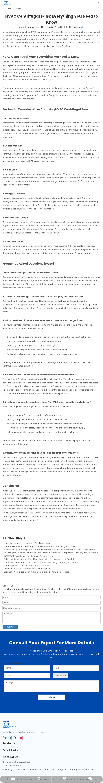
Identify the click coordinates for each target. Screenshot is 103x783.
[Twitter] (16, 738)
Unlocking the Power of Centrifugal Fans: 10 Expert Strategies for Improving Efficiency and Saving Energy (51, 552)
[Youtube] (21, 738)
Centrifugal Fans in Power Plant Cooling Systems (26, 565)
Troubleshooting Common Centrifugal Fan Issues (27, 543)
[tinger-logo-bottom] (11, 724)
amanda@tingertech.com (19, 762)
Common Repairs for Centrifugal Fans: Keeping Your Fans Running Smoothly (39, 546)
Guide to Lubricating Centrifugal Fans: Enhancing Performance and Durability (40, 559)
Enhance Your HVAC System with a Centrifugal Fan (27, 568)
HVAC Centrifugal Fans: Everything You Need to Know (28, 556)
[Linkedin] (10, 738)
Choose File (60, 675)
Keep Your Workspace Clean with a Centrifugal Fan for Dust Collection (36, 572)
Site (82, 27)
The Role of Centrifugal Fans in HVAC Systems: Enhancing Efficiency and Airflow (41, 562)
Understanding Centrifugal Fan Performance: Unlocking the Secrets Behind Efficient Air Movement (49, 549)
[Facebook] (5, 738)
